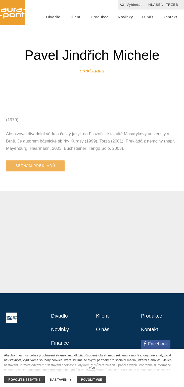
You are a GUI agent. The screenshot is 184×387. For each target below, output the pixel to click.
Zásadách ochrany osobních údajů (52, 370)
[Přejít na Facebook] (155, 344)
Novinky (60, 329)
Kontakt (149, 329)
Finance (60, 343)
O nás (102, 329)
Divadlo (59, 316)
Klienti (103, 316)
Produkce (151, 316)
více (92, 367)
